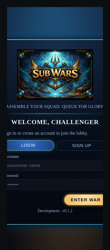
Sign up (81, 145)
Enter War (86, 199)
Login (28, 145)
